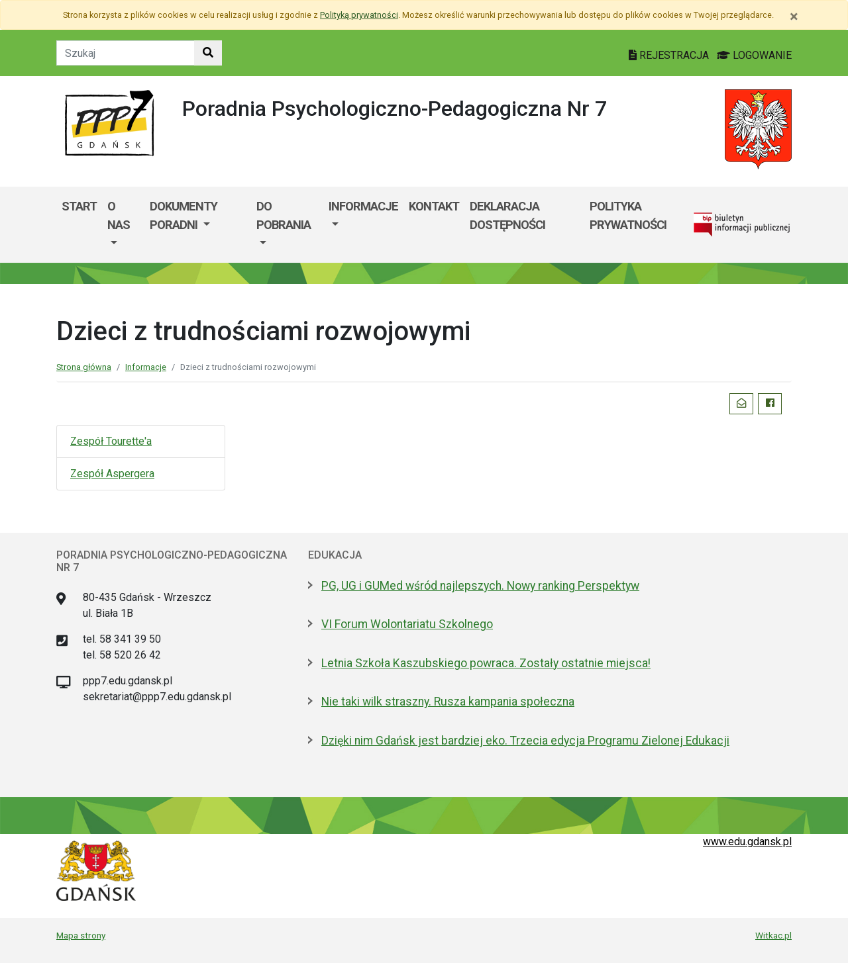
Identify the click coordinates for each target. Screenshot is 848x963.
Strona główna (83, 367)
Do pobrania (283, 215)
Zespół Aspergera (112, 473)
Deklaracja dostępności (507, 215)
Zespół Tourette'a (111, 441)
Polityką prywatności (359, 15)
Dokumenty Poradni (183, 215)
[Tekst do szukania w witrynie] (125, 53)
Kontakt (434, 206)
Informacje (363, 206)
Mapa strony (80, 935)
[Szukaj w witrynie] (208, 53)
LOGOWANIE (754, 55)
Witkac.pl (773, 935)
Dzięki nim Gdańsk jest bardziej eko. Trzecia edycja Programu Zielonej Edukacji (525, 740)
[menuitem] (123, 224)
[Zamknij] (794, 16)
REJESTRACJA (670, 55)
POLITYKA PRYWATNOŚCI (628, 215)
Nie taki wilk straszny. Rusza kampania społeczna (447, 701)
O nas (118, 215)
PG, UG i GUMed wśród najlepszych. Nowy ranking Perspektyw (480, 585)
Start (79, 206)
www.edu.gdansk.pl (747, 841)
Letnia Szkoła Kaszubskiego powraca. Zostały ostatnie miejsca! (486, 663)
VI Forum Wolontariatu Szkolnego (407, 624)
